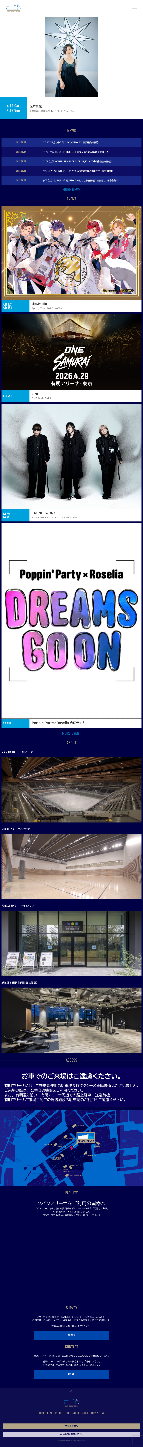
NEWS (49, 1413)
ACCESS (75, 1413)
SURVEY (71, 1335)
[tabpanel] (71, 68)
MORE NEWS (71, 189)
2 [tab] (55, 121)
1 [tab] (51, 121)
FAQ (102, 1413)
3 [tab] (60, 121)
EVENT (58, 1413)
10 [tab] (91, 121)
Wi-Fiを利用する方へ (71, 1434)
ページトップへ (71, 1391)
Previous (1, 52)
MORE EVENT (71, 733)
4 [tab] (64, 121)
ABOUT (85, 1413)
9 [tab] (87, 121)
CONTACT (71, 1374)
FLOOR (66, 1413)
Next (141, 52)
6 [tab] (73, 121)
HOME (41, 1413)
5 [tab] (69, 121)
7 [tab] (78, 121)
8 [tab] (82, 121)
